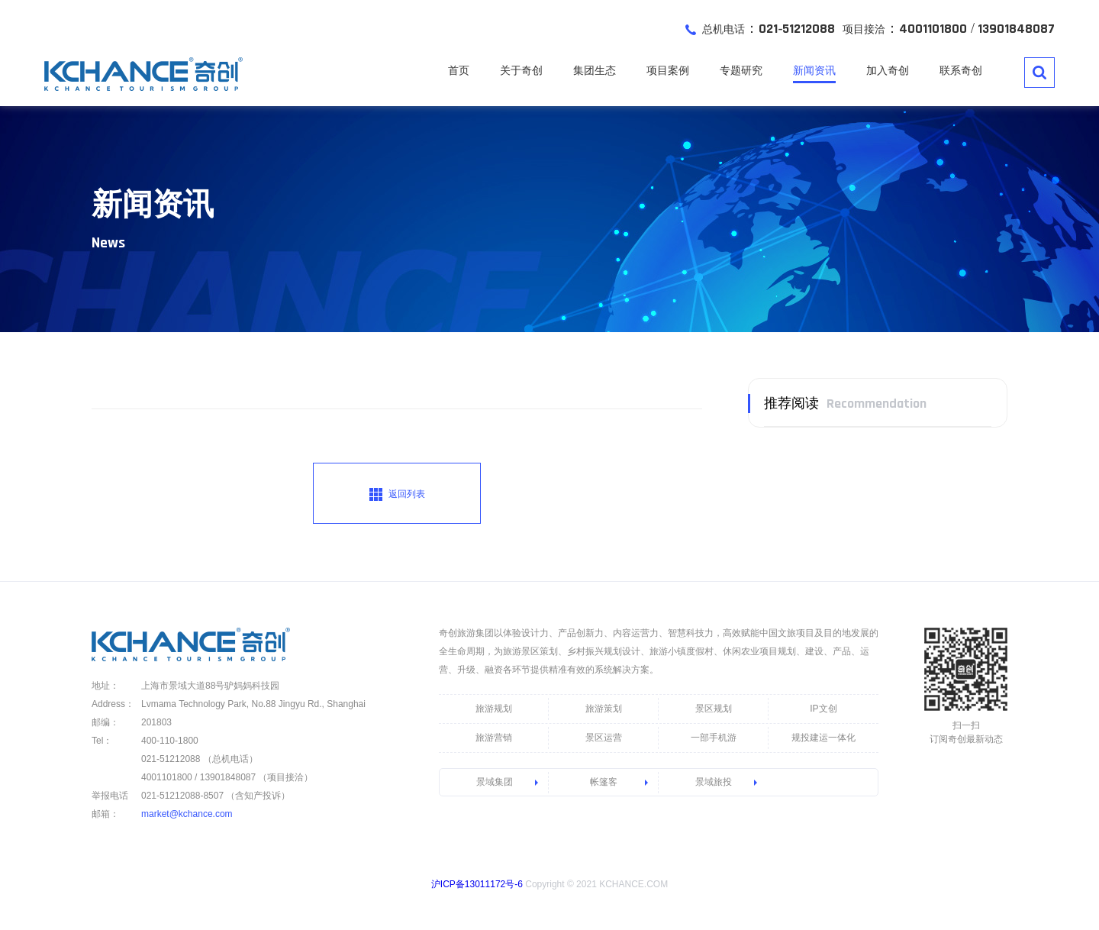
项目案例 (667, 70)
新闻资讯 (814, 70)
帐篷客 (603, 782)
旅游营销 (493, 737)
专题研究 (741, 70)
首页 (458, 70)
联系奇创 (960, 70)
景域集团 (494, 782)
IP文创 (823, 708)
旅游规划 (493, 708)
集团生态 (594, 70)
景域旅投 (713, 782)
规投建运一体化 (823, 737)
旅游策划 (603, 708)
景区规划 (713, 708)
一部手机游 (713, 737)
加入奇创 (887, 70)
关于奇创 (521, 70)
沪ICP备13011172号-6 (477, 884)
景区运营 (603, 737)
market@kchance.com (187, 814)
